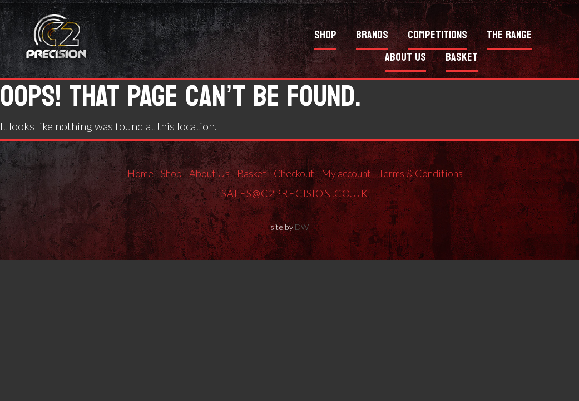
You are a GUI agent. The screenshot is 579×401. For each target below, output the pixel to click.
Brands (372, 36)
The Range (509, 36)
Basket (462, 58)
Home (140, 173)
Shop (325, 36)
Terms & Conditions (420, 173)
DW (302, 227)
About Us (405, 58)
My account (346, 173)
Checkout (294, 173)
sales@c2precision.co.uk (294, 193)
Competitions (437, 36)
